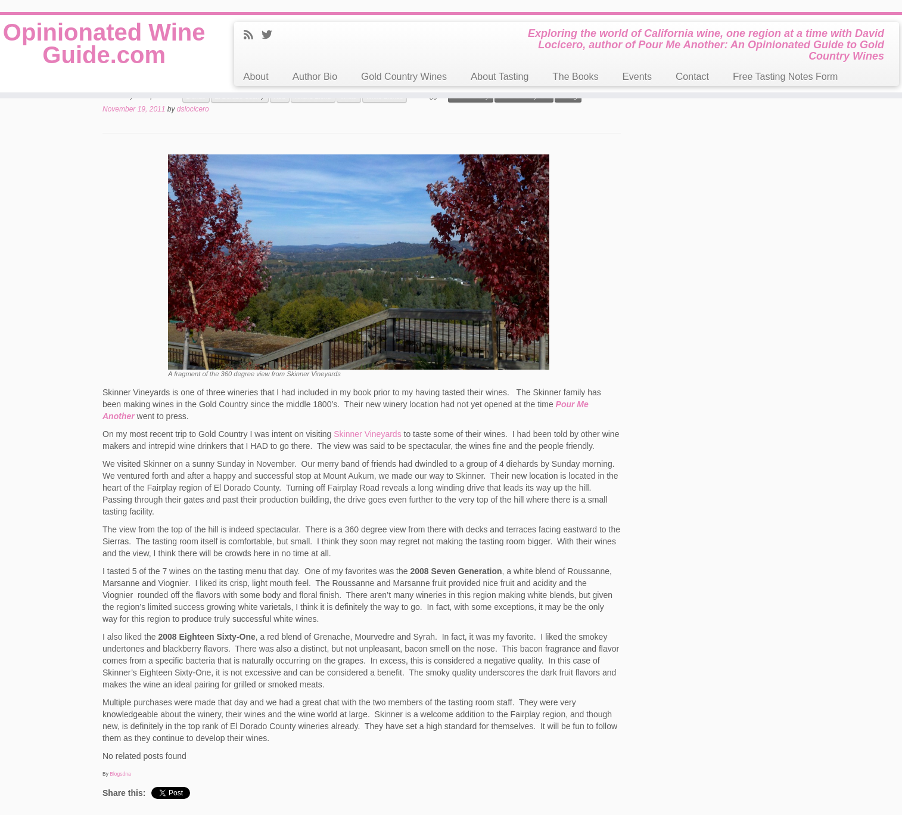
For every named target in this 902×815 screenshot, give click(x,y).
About (255, 76)
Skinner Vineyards (367, 434)
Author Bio (315, 76)
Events (637, 76)
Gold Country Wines (404, 76)
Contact (692, 76)
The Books (575, 76)
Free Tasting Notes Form (785, 76)
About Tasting (499, 76)
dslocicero (193, 109)
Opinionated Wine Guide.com (104, 43)
